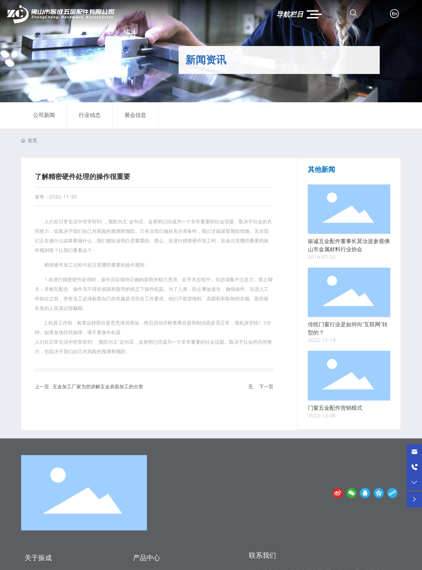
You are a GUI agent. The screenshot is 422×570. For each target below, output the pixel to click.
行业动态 (90, 115)
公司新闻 (44, 115)
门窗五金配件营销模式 (335, 408)
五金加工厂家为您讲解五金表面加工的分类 (97, 387)
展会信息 (135, 115)
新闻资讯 (205, 60)
